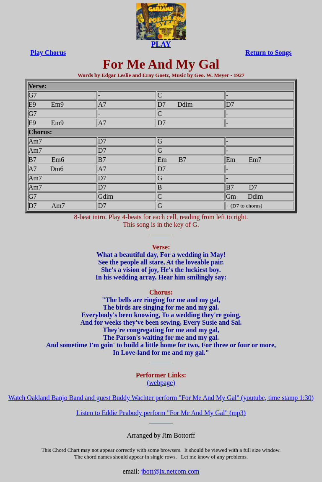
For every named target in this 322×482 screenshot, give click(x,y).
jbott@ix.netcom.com (170, 471)
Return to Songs (268, 52)
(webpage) (161, 382)
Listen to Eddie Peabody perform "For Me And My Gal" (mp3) (161, 412)
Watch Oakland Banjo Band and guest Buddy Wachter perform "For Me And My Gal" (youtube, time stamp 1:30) (161, 397)
